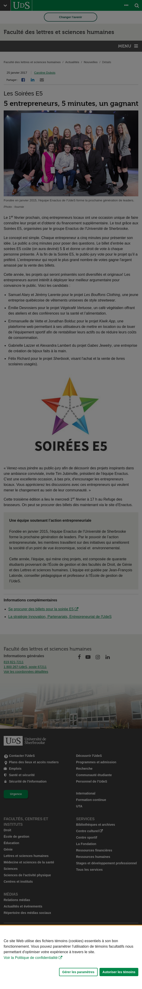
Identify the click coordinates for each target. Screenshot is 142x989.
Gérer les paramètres (78, 972)
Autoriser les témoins (118, 972)
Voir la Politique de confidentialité (31, 958)
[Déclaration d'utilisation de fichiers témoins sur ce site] (71, 957)
